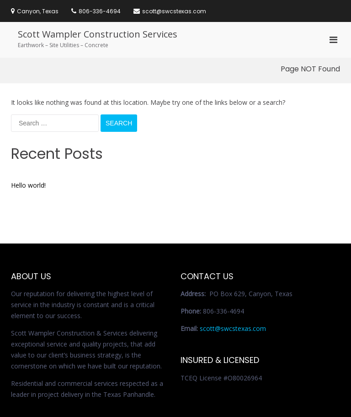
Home (241, 390)
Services (265, 390)
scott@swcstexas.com (233, 270)
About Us (294, 390)
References (281, 398)
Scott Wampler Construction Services (97, 34)
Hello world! (28, 127)
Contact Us (247, 398)
